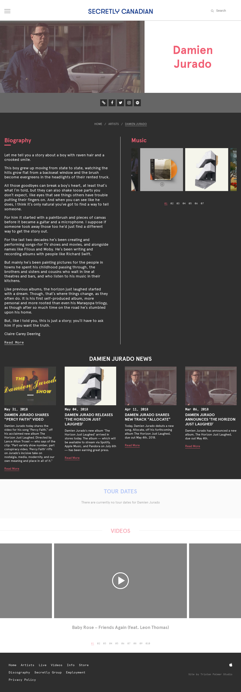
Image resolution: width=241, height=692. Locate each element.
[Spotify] (137, 102)
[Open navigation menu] (7, 10)
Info (71, 665)
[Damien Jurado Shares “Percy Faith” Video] (30, 386)
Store (84, 665)
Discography (19, 672)
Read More (14, 342)
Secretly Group (48, 672)
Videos (57, 665)
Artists (113, 124)
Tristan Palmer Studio (216, 674)
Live (43, 665)
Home (98, 124)
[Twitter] (120, 102)
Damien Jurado (136, 124)
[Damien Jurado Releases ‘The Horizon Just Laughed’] (90, 386)
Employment (75, 672)
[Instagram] (129, 102)
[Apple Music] (230, 665)
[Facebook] (112, 102)
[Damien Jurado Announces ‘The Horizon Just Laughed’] (211, 386)
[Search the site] (226, 10)
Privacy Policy (22, 680)
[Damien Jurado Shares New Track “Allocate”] (151, 386)
